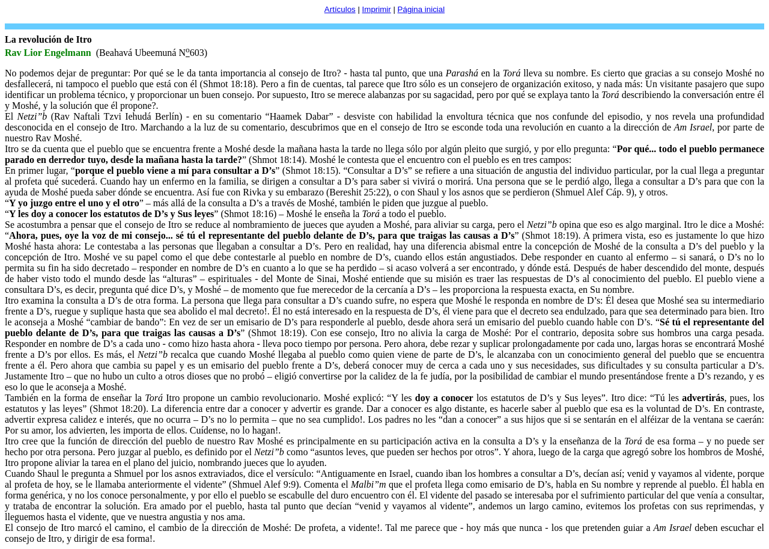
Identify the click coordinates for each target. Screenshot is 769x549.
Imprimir (376, 9)
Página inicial (421, 9)
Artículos (340, 9)
